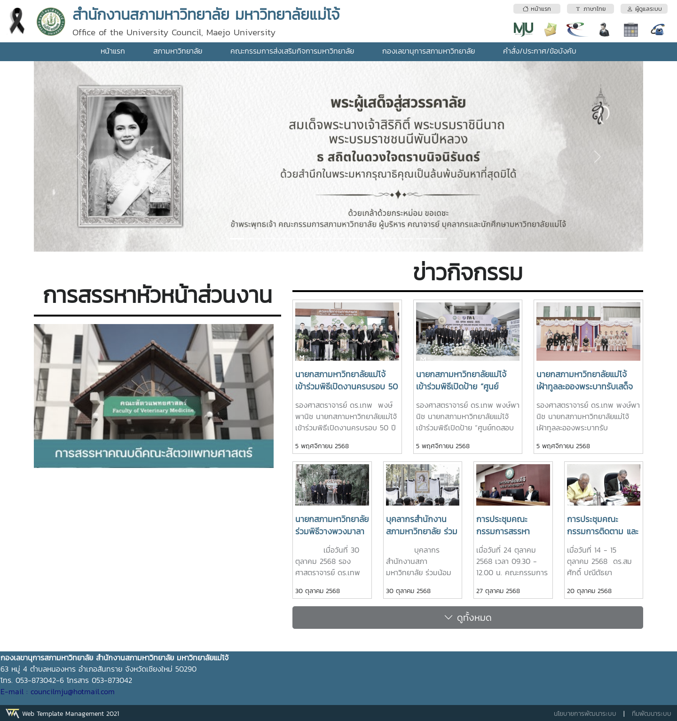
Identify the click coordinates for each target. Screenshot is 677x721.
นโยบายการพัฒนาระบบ (585, 714)
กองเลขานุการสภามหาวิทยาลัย (428, 50)
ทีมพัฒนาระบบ (651, 714)
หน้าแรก (113, 50)
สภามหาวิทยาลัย (177, 50)
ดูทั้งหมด (468, 617)
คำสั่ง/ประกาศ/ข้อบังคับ (539, 50)
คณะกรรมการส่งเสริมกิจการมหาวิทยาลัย (292, 50)
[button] (79, 156)
